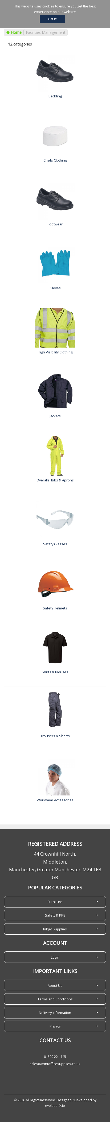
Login (55, 957)
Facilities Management (46, 32)
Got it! (52, 19)
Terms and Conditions (55, 999)
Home (14, 32)
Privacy (55, 1026)
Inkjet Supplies (55, 929)
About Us (55, 985)
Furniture (55, 901)
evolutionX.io (55, 1105)
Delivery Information (55, 1012)
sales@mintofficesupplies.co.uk (55, 1063)
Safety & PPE (55, 915)
